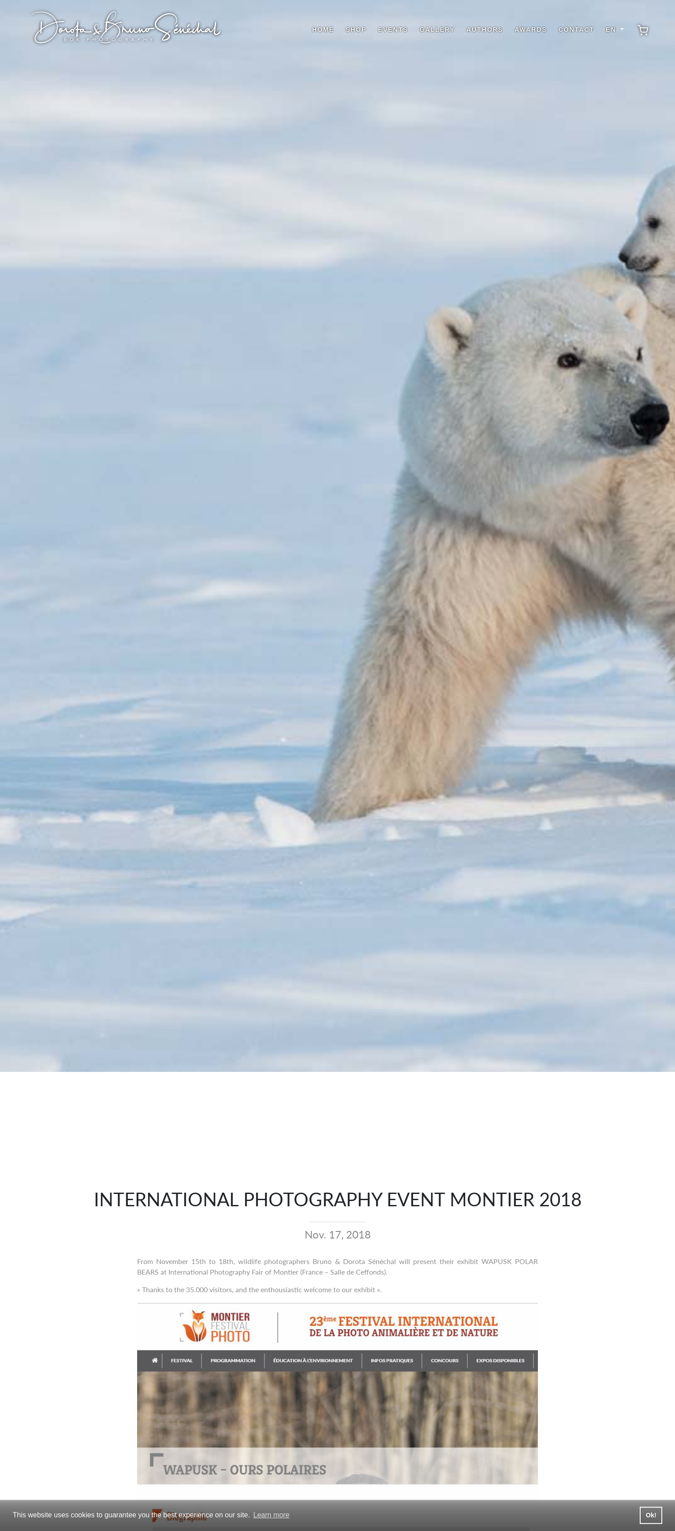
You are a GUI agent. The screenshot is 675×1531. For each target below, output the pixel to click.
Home (323, 29)
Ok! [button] (651, 1515)
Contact (576, 29)
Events (393, 29)
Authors (484, 29)
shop (356, 29)
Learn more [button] (272, 1515)
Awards (531, 29)
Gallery (437, 29)
